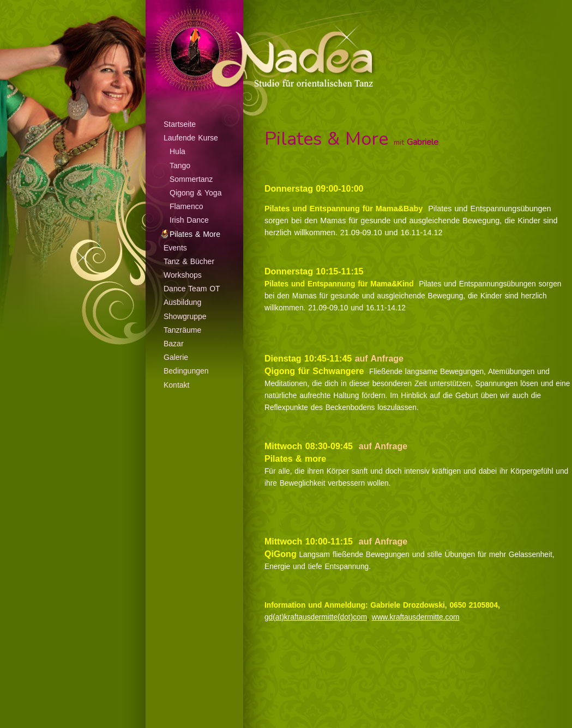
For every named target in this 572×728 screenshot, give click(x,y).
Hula (177, 151)
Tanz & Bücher (189, 261)
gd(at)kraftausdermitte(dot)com (315, 617)
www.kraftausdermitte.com (416, 617)
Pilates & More (195, 234)
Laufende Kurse (191, 137)
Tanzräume (182, 330)
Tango (180, 165)
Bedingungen (186, 370)
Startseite (180, 124)
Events (175, 247)
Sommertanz (191, 179)
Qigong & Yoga (195, 192)
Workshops (183, 275)
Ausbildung (182, 302)
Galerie (176, 357)
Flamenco (186, 206)
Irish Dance (189, 220)
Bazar (174, 343)
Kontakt (176, 385)
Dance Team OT (192, 288)
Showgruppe (185, 316)
